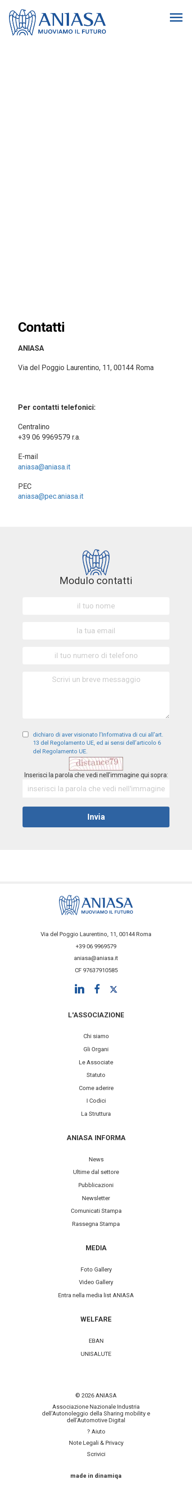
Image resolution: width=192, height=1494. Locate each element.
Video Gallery (96, 1282)
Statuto (96, 1075)
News (96, 1159)
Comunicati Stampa (96, 1210)
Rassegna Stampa (96, 1223)
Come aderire (96, 1088)
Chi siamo (96, 1036)
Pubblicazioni (96, 1185)
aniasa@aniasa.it (44, 467)
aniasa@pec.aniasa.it (50, 496)
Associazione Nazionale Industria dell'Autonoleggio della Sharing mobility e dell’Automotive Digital (96, 1413)
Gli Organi (96, 1049)
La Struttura (96, 1113)
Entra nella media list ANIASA (96, 1295)
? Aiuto (96, 1431)
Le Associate (96, 1062)
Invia (96, 816)
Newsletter (96, 1198)
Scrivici (96, 1454)
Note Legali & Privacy (96, 1442)
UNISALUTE (96, 1353)
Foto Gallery (96, 1269)
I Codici (96, 1100)
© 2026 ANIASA (96, 1395)
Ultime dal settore (96, 1172)
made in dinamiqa (96, 1475)
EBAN (96, 1340)
